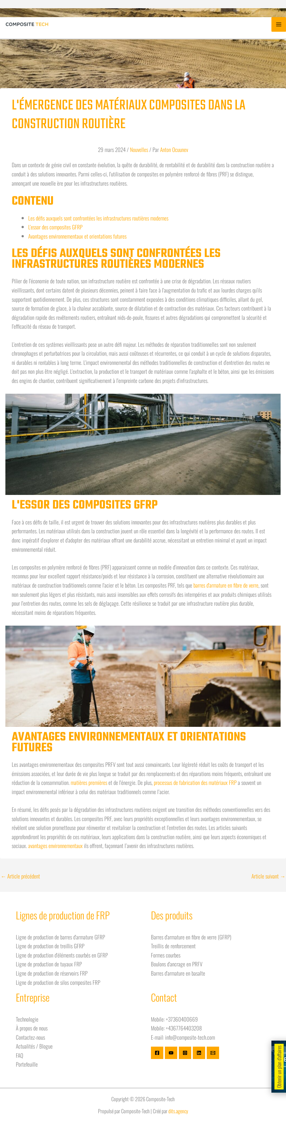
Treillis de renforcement (173, 946)
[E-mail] (213, 1053)
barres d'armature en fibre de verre (225, 585)
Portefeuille (27, 1064)
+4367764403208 (184, 1028)
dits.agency (178, 1111)
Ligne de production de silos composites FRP (58, 982)
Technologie (27, 1019)
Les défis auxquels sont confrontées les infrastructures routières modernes (98, 218)
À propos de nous (32, 1028)
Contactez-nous (30, 1037)
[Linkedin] (199, 1053)
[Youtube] (171, 1053)
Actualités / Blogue (34, 1046)
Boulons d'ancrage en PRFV (176, 964)
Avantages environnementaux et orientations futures (77, 236)
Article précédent (20, 876)
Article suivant (268, 876)
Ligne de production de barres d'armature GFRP (60, 937)
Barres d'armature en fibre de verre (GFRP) (191, 937)
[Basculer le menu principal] (278, 24)
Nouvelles (139, 149)
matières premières (89, 782)
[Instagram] (185, 1053)
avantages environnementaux (55, 845)
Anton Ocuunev (174, 149)
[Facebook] (157, 1053)
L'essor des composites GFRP (55, 227)
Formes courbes (165, 955)
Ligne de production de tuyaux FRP (49, 964)
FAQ (19, 1055)
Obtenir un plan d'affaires (279, 1066)
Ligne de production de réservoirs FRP (52, 973)
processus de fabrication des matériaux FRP (195, 782)
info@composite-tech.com (190, 1037)
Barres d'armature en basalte (178, 973)
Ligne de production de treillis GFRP (50, 946)
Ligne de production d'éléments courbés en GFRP (62, 955)
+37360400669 (182, 1019)
